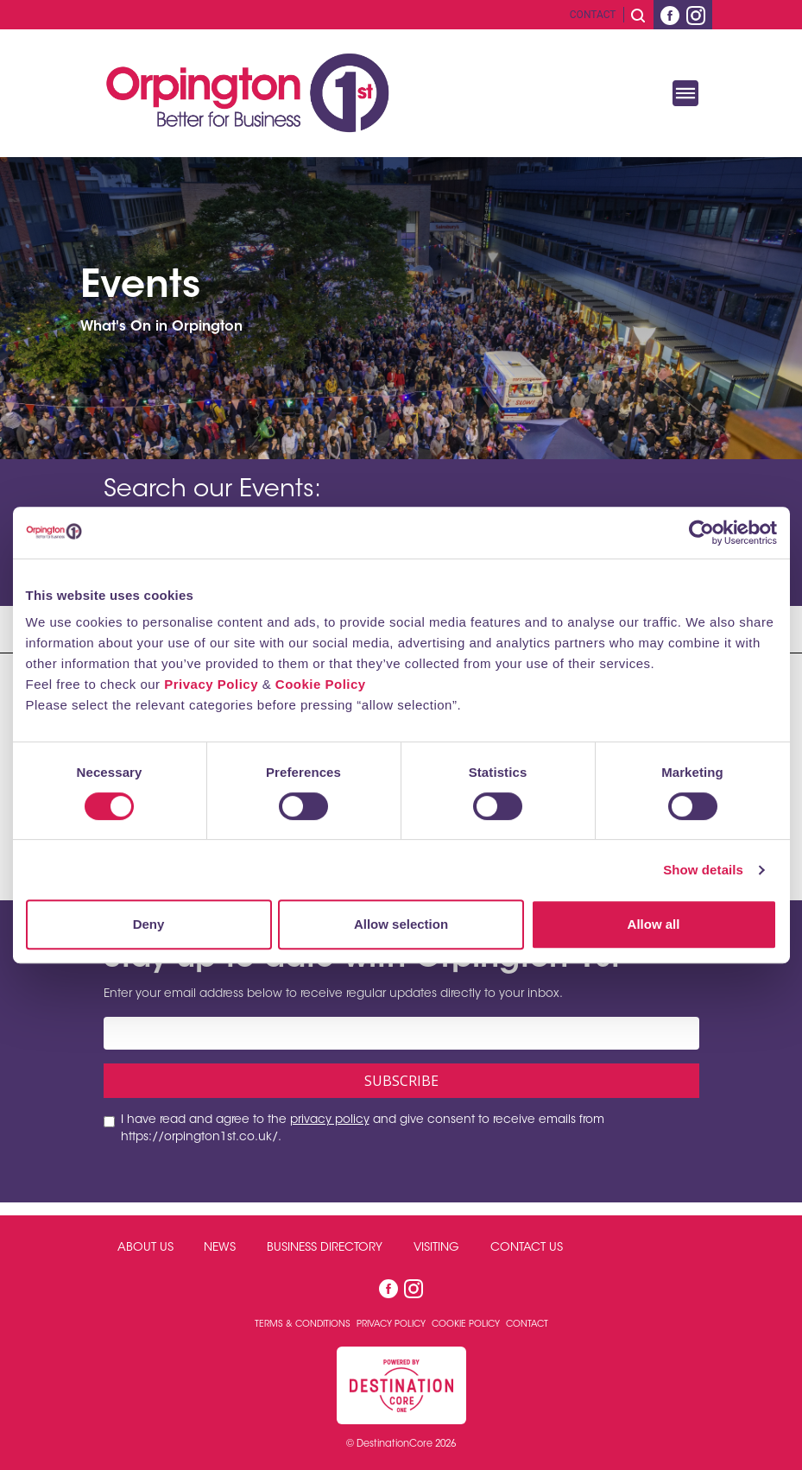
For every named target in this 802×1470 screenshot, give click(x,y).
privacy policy (329, 1120)
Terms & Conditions (304, 1324)
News (220, 1248)
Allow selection (401, 924)
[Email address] (401, 1033)
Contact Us (526, 1248)
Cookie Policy (320, 684)
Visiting (436, 1248)
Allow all (654, 924)
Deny (149, 924)
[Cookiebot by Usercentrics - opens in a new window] (701, 533)
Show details (703, 869)
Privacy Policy (211, 684)
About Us (145, 1248)
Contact (593, 15)
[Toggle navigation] (685, 93)
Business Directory (324, 1248)
